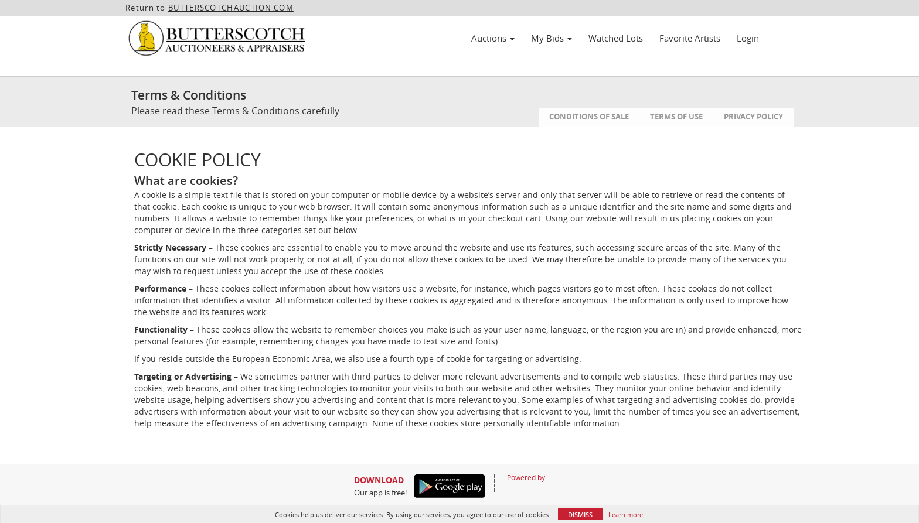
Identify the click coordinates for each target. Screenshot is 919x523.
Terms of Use (676, 116)
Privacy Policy (753, 116)
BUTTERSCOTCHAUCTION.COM (231, 7)
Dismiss (580, 514)
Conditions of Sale (589, 116)
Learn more (625, 514)
